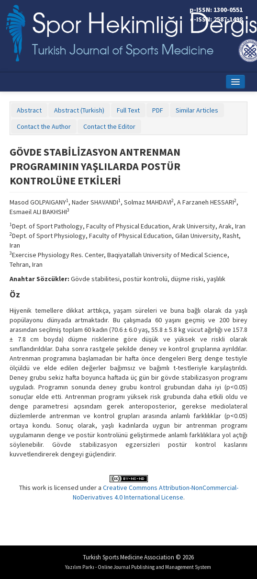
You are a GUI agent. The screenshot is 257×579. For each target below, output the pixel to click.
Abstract (29, 110)
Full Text (128, 110)
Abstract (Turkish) (79, 110)
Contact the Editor (109, 126)
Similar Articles (197, 110)
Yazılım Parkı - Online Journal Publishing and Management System (138, 567)
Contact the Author (44, 126)
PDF (157, 110)
